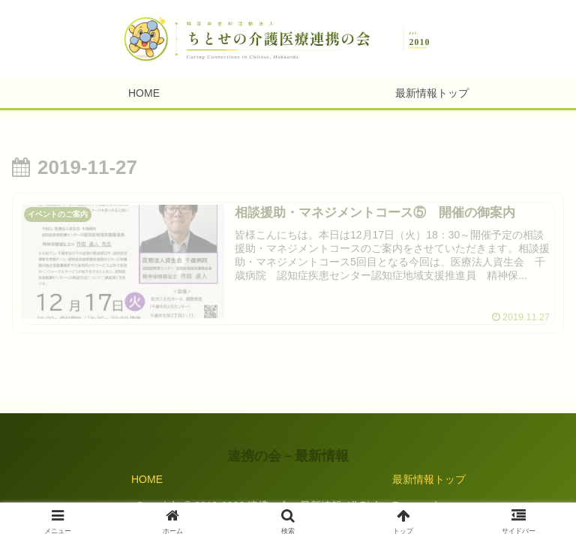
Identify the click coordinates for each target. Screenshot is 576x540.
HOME (147, 479)
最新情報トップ (429, 479)
